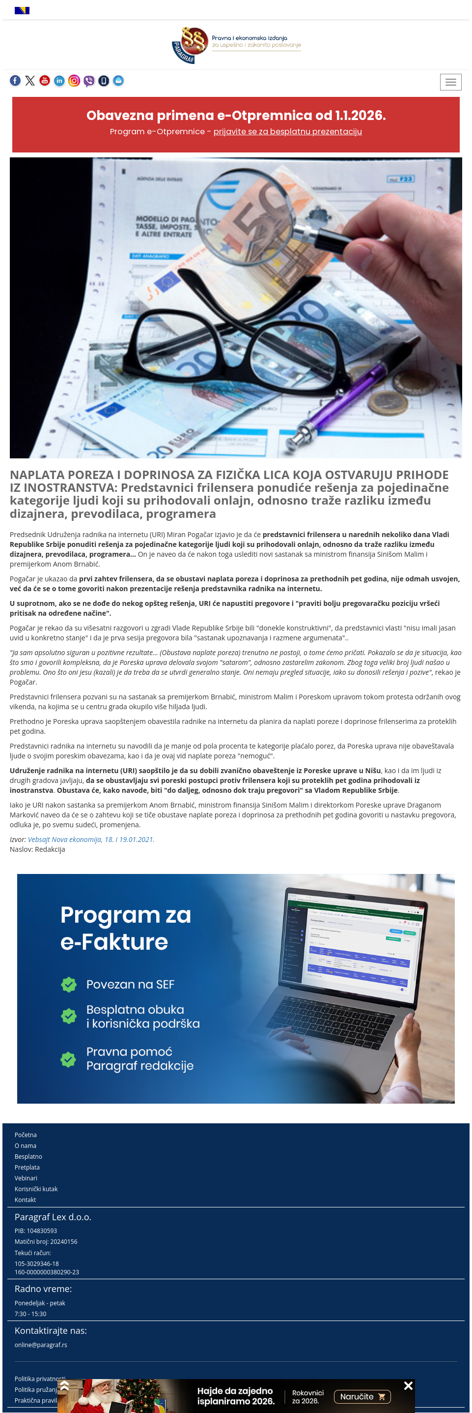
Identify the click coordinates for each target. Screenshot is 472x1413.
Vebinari (26, 1178)
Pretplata (27, 1167)
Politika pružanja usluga (47, 1389)
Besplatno (28, 1156)
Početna (26, 1135)
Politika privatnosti (40, 1379)
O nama (25, 1146)
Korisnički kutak (36, 1189)
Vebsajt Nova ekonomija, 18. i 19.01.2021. (91, 839)
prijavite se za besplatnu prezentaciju (288, 131)
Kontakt (25, 1200)
